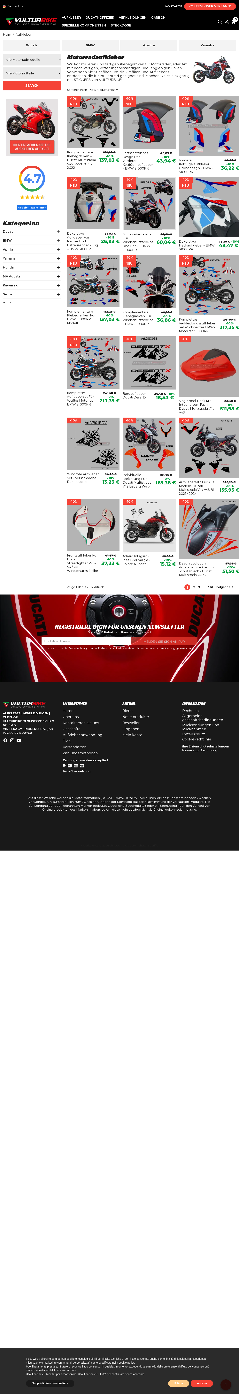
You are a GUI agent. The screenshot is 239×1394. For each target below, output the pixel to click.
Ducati (8, 231)
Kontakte (173, 6)
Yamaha (9, 258)
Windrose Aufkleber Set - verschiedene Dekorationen (83, 478)
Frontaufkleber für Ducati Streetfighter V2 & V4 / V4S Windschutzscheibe (82, 563)
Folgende (225, 587)
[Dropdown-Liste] (14, 6)
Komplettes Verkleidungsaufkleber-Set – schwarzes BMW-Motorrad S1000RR (198, 325)
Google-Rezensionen (32, 207)
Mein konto (132, 735)
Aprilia (8, 249)
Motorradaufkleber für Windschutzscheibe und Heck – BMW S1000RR (138, 242)
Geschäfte (72, 729)
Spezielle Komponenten (85, 25)
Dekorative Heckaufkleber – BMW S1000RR (197, 245)
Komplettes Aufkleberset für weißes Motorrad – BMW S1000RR (81, 398)
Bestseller (131, 723)
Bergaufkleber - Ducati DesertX (135, 395)
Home (68, 711)
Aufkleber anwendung (82, 735)
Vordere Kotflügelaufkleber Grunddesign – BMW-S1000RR (196, 166)
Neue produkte (135, 717)
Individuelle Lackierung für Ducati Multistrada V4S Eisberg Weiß (137, 480)
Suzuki (8, 294)
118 (210, 587)
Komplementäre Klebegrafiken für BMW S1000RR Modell (81, 317)
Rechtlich (190, 711)
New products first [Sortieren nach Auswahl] (104, 90)
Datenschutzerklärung (159, 648)
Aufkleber (72, 17)
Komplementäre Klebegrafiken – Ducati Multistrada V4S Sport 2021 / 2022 (81, 160)
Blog (67, 741)
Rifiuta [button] (178, 1383)
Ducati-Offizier (101, 17)
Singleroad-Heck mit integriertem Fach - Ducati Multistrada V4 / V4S (196, 406)
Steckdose (122, 25)
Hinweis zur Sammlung (199, 750)
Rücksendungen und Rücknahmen (200, 727)
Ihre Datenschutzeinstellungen (205, 746)
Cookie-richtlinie (196, 739)
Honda (8, 267)
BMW (7, 240)
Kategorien (21, 222)
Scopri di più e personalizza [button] (50, 1383)
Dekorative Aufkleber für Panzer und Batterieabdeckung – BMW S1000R (82, 241)
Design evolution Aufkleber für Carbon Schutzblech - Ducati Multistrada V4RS (196, 569)
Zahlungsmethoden (80, 753)
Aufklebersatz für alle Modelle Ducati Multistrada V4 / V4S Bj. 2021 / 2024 (196, 488)
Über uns (71, 717)
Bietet (127, 711)
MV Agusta (11, 276)
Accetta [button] (202, 1383)
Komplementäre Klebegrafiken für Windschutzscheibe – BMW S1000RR (138, 318)
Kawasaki (10, 285)
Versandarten (75, 747)
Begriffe (153, 845)
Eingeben (130, 729)
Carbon (160, 17)
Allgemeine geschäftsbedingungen (202, 718)
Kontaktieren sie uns (81, 723)
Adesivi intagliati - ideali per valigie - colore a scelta (136, 560)
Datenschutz (193, 734)
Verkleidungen (134, 17)
